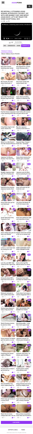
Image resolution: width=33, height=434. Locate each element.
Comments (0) (25, 45)
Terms (23, 429)
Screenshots (11, 45)
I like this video (10, 42)
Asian (17, 2)
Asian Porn (14, 432)
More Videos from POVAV (10, 54)
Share (18, 45)
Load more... (16, 422)
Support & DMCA (13, 429)
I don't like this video (12, 42)
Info (5, 45)
